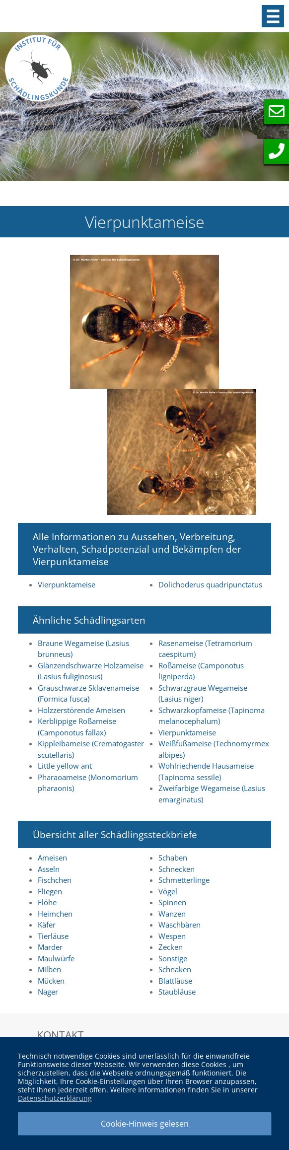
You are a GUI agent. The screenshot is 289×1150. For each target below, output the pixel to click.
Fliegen (50, 891)
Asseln (49, 869)
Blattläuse (175, 981)
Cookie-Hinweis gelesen (145, 1123)
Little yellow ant (65, 766)
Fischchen (55, 880)
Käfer (47, 925)
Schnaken (174, 969)
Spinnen (172, 902)
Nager (48, 992)
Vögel (167, 891)
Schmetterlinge (184, 880)
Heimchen (55, 914)
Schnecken (176, 869)
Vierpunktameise (66, 584)
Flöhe (47, 902)
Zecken (170, 947)
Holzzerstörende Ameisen (81, 710)
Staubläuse (177, 992)
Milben (49, 969)
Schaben (172, 857)
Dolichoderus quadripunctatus (210, 584)
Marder (50, 947)
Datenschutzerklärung (55, 1098)
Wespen (172, 936)
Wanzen (172, 914)
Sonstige (172, 958)
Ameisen (52, 857)
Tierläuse (53, 936)
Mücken (51, 981)
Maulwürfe (56, 958)
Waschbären (179, 925)
